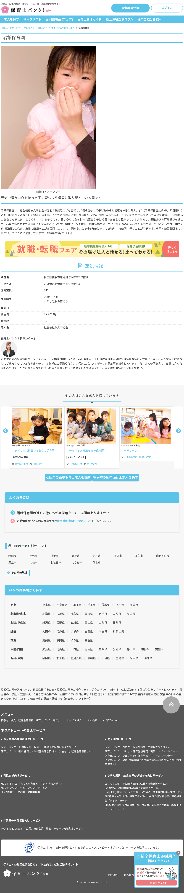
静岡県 (60, 640)
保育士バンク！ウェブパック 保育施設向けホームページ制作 (139, 755)
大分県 (106, 658)
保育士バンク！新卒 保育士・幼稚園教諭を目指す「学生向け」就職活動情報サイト (47, 751)
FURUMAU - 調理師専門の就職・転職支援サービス (133, 787)
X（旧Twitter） (111, 720)
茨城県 (106, 605)
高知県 (159, 649)
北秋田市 (56, 562)
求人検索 (92, 720)
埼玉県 (77, 605)
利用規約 (113, 874)
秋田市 (12, 555)
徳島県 (145, 649)
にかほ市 (77, 562)
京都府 (75, 631)
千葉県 (92, 605)
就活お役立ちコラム (119, 19)
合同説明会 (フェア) (59, 19)
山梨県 (103, 622)
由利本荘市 (162, 555)
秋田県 (131, 613)
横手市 (55, 555)
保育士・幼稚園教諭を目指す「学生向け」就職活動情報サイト (40, 864)
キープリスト (32, 19)
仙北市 (97, 562)
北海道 (46, 613)
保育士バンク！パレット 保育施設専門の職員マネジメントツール (141, 751)
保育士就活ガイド (89, 19)
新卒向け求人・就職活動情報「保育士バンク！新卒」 (31, 720)
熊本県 (60, 658)
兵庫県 (60, 631)
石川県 (75, 622)
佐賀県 (134, 658)
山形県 (117, 613)
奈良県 (103, 631)
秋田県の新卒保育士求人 (36, 28)
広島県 (46, 649)
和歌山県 (118, 631)
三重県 (89, 640)
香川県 (131, 649)
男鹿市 (97, 555)
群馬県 (134, 605)
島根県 (89, 649)
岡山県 (60, 649)
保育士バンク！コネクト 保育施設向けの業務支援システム (137, 747)
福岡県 (46, 658)
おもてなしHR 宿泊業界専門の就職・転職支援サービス (136, 783)
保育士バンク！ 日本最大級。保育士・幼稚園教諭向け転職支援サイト (40, 747)
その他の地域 (18, 572)
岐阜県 (75, 640)
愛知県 (46, 640)
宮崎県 (120, 658)
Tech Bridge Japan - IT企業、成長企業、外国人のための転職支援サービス (42, 828)
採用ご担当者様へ (150, 19)
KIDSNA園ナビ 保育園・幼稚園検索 (20, 792)
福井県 (117, 622)
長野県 (60, 622)
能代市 (34, 555)
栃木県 (120, 605)
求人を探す (11, 19)
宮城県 (60, 613)
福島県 (75, 613)
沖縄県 (148, 658)
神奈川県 (62, 605)
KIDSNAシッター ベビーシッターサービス (24, 787)
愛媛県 (117, 649)
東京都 (46, 605)
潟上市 (12, 562)
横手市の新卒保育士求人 (63, 28)
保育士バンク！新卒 (10, 28)
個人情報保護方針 (134, 874)
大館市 (76, 555)
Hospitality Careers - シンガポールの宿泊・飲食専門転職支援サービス (144, 792)
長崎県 (92, 658)
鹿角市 (139, 555)
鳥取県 (103, 649)
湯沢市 (118, 555)
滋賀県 (89, 631)
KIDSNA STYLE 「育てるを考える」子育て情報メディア (32, 783)
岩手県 (103, 613)
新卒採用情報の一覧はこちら (74, 521)
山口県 (75, 649)
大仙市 (34, 562)
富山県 (89, 622)
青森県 (89, 613)
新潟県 (46, 622)
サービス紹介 (74, 720)
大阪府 (46, 631)
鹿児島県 (76, 658)
